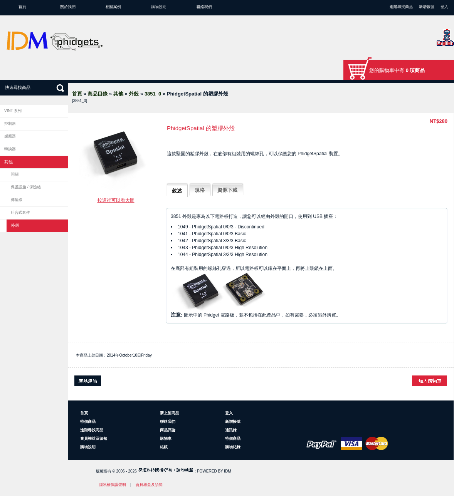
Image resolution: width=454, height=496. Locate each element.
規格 (200, 190)
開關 (14, 174)
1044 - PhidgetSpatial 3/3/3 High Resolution (222, 254)
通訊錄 (231, 430)
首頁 (22, 7)
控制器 (10, 123)
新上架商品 (169, 413)
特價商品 (88, 421)
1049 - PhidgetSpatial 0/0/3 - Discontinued (221, 227)
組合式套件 (20, 212)
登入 (444, 7)
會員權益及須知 (93, 438)
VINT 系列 (13, 111)
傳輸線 (16, 200)
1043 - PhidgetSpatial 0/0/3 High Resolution (222, 247)
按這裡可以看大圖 (116, 200)
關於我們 (68, 7)
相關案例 (113, 7)
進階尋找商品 (401, 7)
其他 (118, 94)
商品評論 (167, 430)
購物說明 (158, 7)
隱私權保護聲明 (112, 485)
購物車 (166, 438)
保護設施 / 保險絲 (26, 187)
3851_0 (153, 94)
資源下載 (227, 190)
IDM (227, 471)
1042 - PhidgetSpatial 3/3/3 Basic (212, 240)
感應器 (10, 136)
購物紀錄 (232, 447)
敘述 (177, 191)
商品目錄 (97, 94)
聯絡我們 (204, 7)
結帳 (164, 447)
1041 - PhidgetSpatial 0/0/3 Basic (212, 233)
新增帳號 (426, 7)
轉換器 (10, 149)
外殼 (134, 94)
